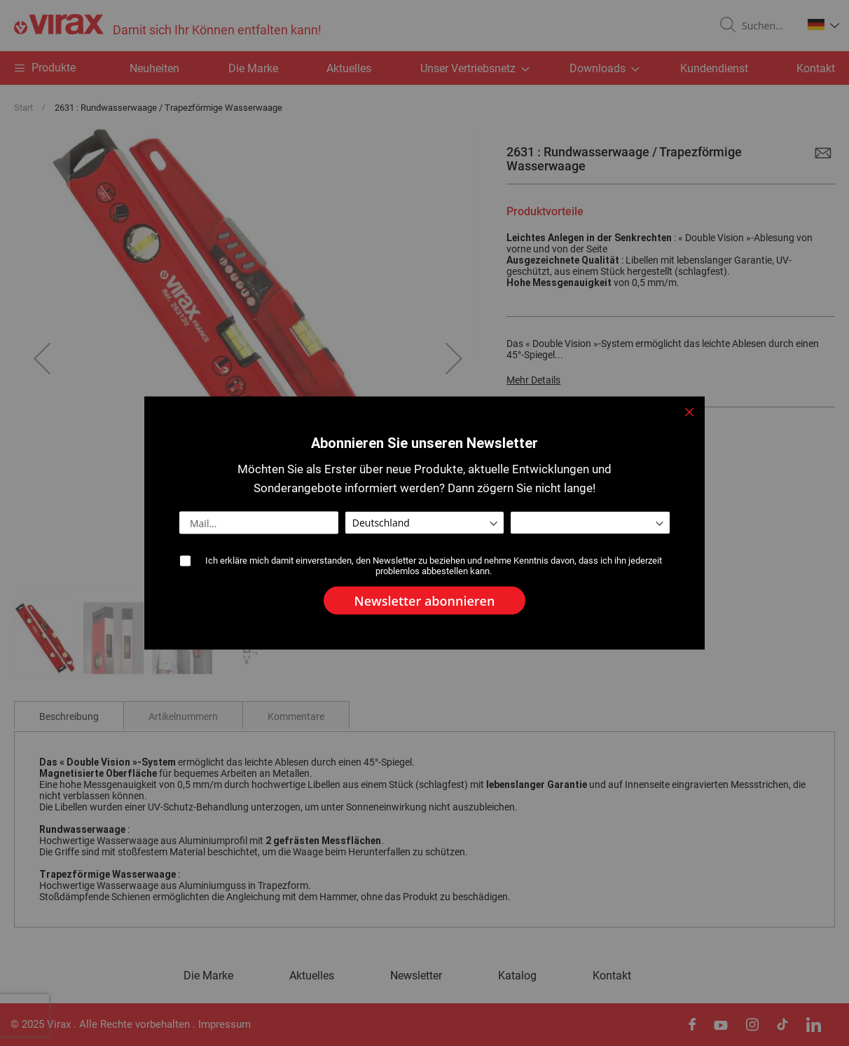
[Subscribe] (425, 601)
